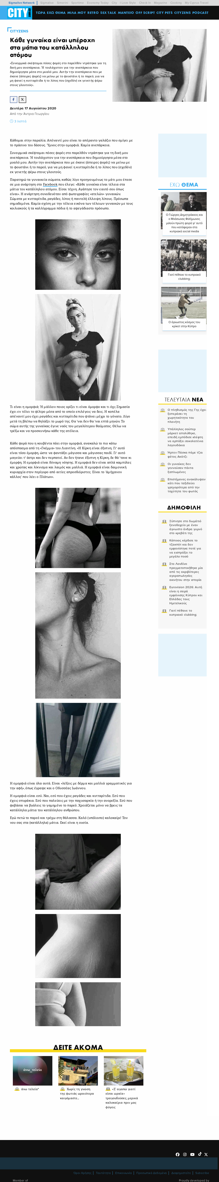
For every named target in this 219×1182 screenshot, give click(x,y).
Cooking (176, 3)
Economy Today (98, 3)
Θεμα (183, 185)
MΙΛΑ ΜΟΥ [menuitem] (76, 13)
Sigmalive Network (22, 3)
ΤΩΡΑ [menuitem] (41, 13)
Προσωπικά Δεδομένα (151, 1173)
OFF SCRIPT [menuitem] (145, 13)
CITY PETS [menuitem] (165, 13)
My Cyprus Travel (197, 3)
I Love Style (128, 3)
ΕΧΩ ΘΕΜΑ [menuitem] (56, 13)
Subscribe (202, 1173)
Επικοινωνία (123, 1173)
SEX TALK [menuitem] (109, 13)
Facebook (50, 185)
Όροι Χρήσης (83, 1173)
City (114, 3)
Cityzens (19, 31)
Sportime (77, 3)
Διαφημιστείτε (181, 1173)
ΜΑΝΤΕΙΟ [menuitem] (126, 13)
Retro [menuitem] (93, 13)
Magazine (160, 3)
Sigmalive (47, 3)
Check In (145, 3)
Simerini (62, 3)
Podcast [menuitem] (201, 13)
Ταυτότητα (103, 1173)
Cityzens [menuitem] (183, 13)
